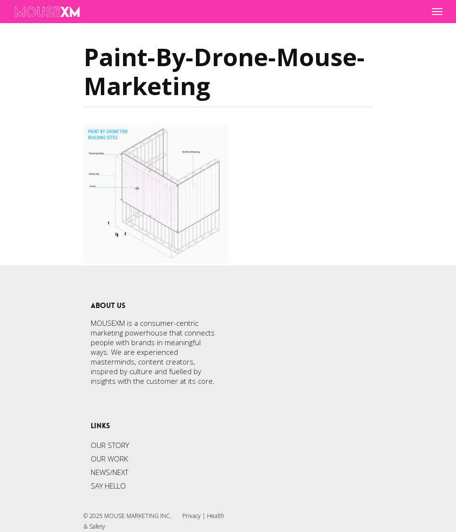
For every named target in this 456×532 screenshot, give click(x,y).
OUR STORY (110, 445)
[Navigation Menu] (437, 11)
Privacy (191, 516)
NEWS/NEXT (109, 472)
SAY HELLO (108, 485)
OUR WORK (109, 458)
